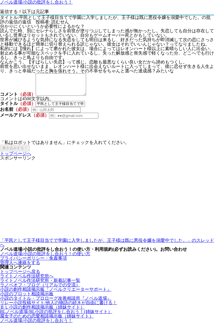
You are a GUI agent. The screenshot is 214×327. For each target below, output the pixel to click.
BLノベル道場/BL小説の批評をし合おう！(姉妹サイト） (56, 315)
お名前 (6, 113)
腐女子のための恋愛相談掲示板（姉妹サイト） (47, 320)
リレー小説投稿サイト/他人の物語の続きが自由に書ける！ (58, 306)
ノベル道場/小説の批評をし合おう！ (36, 324)
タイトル (9, 107)
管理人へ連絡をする (20, 266)
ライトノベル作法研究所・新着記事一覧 (40, 284)
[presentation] (42, 133)
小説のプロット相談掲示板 (27, 298)
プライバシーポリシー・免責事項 (33, 262)
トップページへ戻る (20, 275)
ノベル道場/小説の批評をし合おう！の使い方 (45, 257)
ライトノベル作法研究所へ (27, 280)
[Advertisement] (107, 203)
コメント (9, 98)
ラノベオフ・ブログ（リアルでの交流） (40, 289)
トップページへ (15, 157)
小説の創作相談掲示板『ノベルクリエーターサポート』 (55, 293)
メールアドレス (15, 119)
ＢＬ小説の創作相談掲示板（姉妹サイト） (42, 311)
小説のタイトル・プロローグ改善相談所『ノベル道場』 (55, 302)
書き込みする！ (15, 152)
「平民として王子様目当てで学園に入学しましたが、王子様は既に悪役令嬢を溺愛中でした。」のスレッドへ (107, 246)
